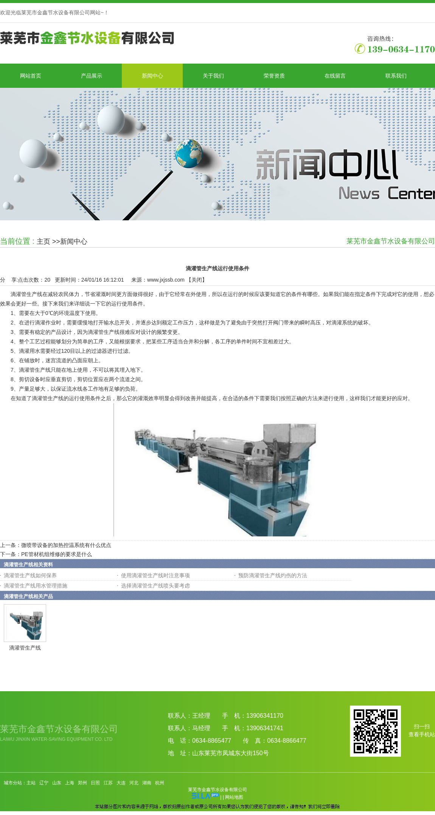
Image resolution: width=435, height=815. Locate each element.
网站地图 (234, 797)
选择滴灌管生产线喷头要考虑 (155, 586)
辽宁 (43, 782)
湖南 (146, 782)
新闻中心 (73, 241)
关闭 (196, 280)
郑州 (82, 782)
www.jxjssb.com (166, 280)
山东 (56, 782)
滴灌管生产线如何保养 (30, 575)
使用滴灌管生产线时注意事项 (155, 575)
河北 (133, 782)
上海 (69, 782)
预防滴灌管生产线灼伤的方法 (272, 575)
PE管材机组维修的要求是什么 (56, 554)
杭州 (159, 782)
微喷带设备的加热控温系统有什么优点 (66, 545)
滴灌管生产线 (25, 648)
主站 (31, 782)
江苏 (108, 782)
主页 (43, 241)
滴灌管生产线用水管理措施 (35, 586)
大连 (121, 782)
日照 (95, 782)
